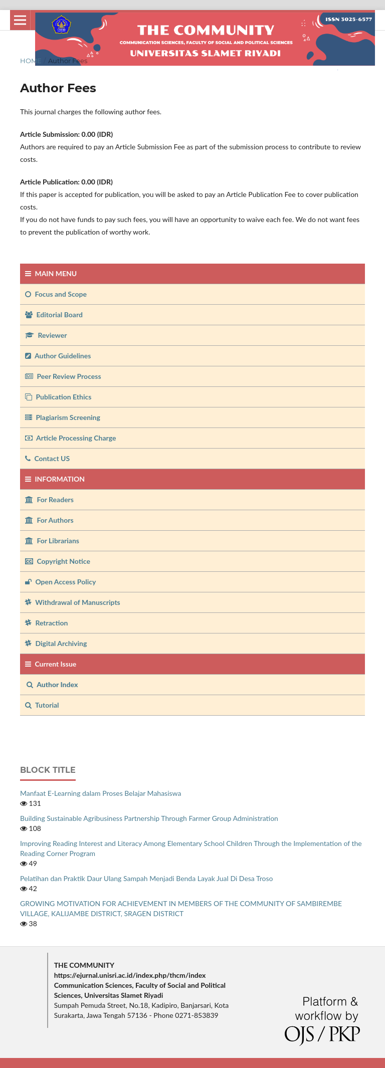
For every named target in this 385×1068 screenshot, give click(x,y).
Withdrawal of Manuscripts (72, 602)
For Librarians (52, 540)
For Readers (49, 499)
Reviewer (46, 335)
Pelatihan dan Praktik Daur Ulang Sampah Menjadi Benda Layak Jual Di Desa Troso (146, 878)
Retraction (46, 622)
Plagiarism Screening (62, 417)
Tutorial (43, 705)
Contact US (47, 458)
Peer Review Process (63, 376)
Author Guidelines (58, 355)
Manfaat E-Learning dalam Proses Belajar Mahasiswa (100, 793)
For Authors (49, 520)
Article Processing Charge (70, 438)
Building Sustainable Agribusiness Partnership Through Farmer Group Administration (149, 818)
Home (31, 61)
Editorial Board (54, 314)
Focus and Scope (56, 294)
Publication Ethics (58, 396)
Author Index (52, 684)
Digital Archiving (56, 643)
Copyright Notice (57, 561)
